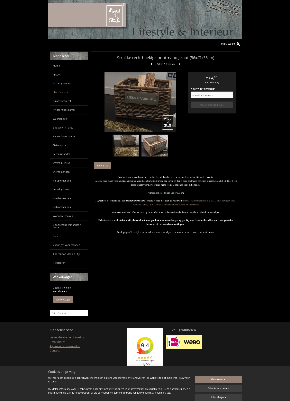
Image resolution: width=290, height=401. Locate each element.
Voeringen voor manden (66, 245)
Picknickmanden (62, 207)
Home (56, 65)
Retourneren (58, 342)
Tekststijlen (135, 232)
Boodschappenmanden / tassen (67, 226)
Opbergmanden (62, 83)
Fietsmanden (60, 145)
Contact (55, 350)
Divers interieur (61, 163)
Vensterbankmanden (64, 136)
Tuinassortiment (62, 101)
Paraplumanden (62, 180)
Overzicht (102, 165)
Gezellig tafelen (61, 189)
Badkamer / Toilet (63, 127)
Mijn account (230, 43)
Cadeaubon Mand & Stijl (66, 254)
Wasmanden (60, 118)
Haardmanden (61, 92)
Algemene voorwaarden (65, 346)
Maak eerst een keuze (212, 104)
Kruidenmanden (62, 198)
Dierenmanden (61, 172)
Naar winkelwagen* (203, 88)
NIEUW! (57, 74)
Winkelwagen (63, 299)
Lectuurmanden (61, 154)
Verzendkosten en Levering (67, 337)
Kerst (56, 236)
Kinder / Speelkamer (64, 109)
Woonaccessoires (63, 216)
